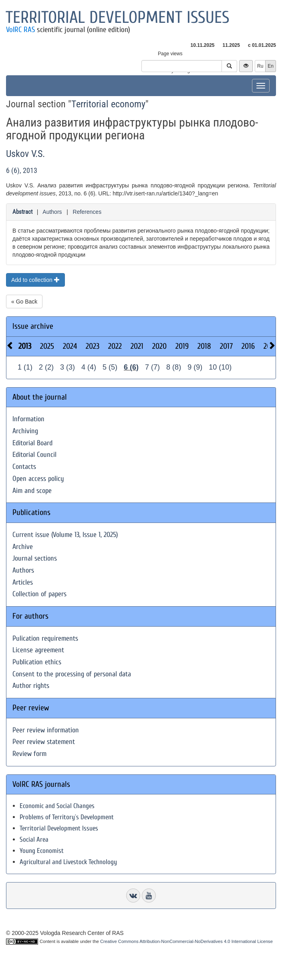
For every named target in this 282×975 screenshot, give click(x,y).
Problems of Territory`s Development (67, 817)
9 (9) (194, 367)
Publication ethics (36, 662)
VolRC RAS (20, 29)
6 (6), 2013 (21, 170)
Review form (29, 754)
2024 (70, 346)
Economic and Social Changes (57, 806)
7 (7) (152, 367)
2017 (226, 346)
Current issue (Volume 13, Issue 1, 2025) (65, 535)
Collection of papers (39, 594)
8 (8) (173, 367)
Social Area (34, 839)
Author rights (30, 685)
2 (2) (46, 367)
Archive (22, 547)
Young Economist (42, 850)
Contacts (24, 466)
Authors (52, 212)
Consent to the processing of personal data (71, 674)
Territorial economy (108, 104)
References (87, 212)
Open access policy (38, 478)
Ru (260, 66)
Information (28, 419)
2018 (204, 346)
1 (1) (25, 367)
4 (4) (88, 367)
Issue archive (32, 326)
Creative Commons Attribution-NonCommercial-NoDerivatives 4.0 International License (186, 941)
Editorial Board (32, 443)
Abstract (22, 211)
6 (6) (131, 367)
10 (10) (220, 367)
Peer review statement (43, 742)
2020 (159, 346)
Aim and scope (32, 490)
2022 (115, 346)
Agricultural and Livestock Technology (68, 862)
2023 (92, 346)
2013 (24, 346)
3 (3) (67, 367)
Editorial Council (34, 454)
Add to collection (35, 280)
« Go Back (24, 301)
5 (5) (110, 367)
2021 (137, 346)
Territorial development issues (118, 17)
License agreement (38, 650)
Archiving (25, 431)
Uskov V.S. (25, 153)
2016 (248, 346)
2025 (47, 346)
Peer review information (45, 730)
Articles (22, 582)
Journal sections (34, 558)
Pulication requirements (45, 638)
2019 (182, 346)
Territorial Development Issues (59, 828)
